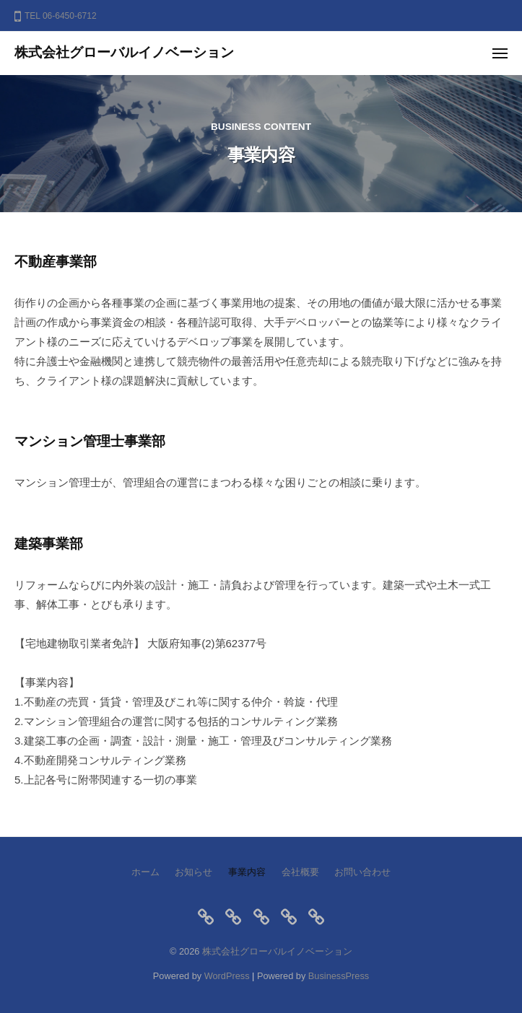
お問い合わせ (362, 872)
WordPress (227, 975)
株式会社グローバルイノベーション (124, 52)
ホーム (145, 872)
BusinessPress (338, 975)
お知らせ (193, 872)
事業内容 (247, 872)
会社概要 (300, 872)
